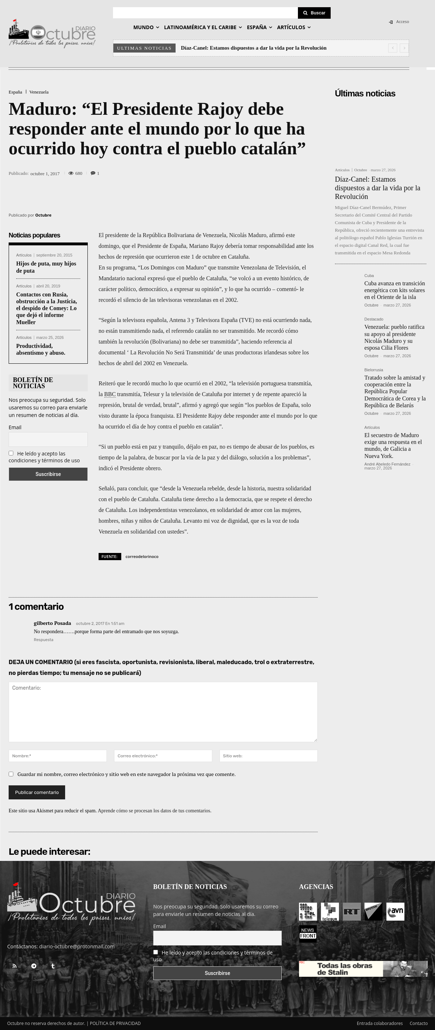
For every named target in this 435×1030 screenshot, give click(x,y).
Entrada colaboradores (380, 1023)
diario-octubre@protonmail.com (77, 946)
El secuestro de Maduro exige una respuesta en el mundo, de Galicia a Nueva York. (393, 445)
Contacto (419, 1023)
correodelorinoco (142, 556)
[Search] (314, 13)
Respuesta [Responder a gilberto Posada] (43, 639)
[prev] (392, 48)
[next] (404, 48)
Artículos (24, 255)
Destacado (374, 319)
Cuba (369, 276)
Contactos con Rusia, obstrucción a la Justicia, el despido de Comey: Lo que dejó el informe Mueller (46, 308)
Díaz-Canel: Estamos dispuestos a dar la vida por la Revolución (254, 48)
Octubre (43, 215)
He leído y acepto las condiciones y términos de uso (44, 457)
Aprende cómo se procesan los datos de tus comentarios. (155, 810)
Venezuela (39, 92)
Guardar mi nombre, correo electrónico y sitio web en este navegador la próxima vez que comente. (127, 774)
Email (15, 427)
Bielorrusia (373, 370)
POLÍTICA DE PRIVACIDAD (115, 1023)
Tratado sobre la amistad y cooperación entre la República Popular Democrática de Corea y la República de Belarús (395, 391)
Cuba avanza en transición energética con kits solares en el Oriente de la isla (394, 290)
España (15, 92)
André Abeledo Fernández (387, 464)
